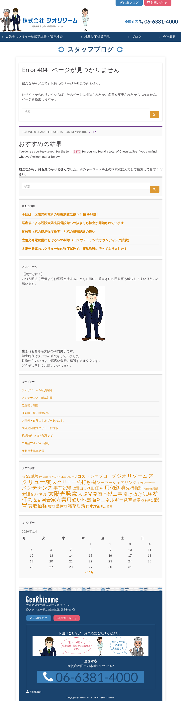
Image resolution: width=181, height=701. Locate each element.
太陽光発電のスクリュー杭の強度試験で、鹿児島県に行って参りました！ (74, 248)
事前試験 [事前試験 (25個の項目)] (62, 487)
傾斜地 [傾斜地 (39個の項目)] (117, 487)
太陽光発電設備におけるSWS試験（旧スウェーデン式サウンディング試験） (76, 240)
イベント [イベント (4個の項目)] (55, 476)
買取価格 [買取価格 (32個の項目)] (37, 505)
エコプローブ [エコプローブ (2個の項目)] (69, 476)
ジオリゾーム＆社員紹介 (37, 390)
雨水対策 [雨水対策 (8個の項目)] (93, 506)
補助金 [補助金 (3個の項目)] (149, 500)
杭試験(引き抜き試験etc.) (37, 435)
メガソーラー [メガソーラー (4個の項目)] (146, 482)
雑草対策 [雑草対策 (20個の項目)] (76, 505)
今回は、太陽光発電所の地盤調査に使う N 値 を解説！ (60, 214)
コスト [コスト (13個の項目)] (83, 476)
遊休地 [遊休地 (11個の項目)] (61, 506)
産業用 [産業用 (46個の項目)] (63, 499)
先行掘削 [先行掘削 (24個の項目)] (134, 487)
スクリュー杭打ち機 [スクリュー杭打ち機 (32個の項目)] (74, 482)
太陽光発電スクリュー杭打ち (40, 428)
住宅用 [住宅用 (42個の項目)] (102, 487)
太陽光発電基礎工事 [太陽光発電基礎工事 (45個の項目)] (100, 494)
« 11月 (89, 572)
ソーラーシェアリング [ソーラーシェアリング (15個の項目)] (116, 482)
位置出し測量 (30, 405)
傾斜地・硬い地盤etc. (35, 412)
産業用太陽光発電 (33, 450)
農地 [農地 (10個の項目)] (51, 506)
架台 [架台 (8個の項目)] (37, 500)
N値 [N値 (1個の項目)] (24, 477)
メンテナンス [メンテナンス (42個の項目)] (37, 487)
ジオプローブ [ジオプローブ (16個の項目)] (103, 476)
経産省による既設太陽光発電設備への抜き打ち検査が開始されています (73, 223)
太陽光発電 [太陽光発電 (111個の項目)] (62, 493)
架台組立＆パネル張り (36, 443)
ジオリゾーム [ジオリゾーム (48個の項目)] (132, 476)
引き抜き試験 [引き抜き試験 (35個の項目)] (137, 494)
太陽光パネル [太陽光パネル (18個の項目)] (34, 493)
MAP (110, 666)
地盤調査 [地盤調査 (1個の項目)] (148, 488)
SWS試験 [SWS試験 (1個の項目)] (43, 477)
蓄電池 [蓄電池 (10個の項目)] (138, 500)
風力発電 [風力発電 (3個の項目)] (106, 506)
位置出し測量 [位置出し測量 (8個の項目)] (83, 488)
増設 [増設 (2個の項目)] (155, 488)
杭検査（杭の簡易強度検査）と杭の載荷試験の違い (58, 231)
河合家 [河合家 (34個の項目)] (49, 499)
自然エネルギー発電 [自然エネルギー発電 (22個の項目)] (112, 499)
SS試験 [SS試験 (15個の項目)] (32, 476)
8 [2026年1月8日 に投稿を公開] (90, 549)
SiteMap (36, 691)
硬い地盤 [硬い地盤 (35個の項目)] (81, 499)
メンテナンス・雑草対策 (37, 397)
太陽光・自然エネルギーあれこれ (43, 420)
